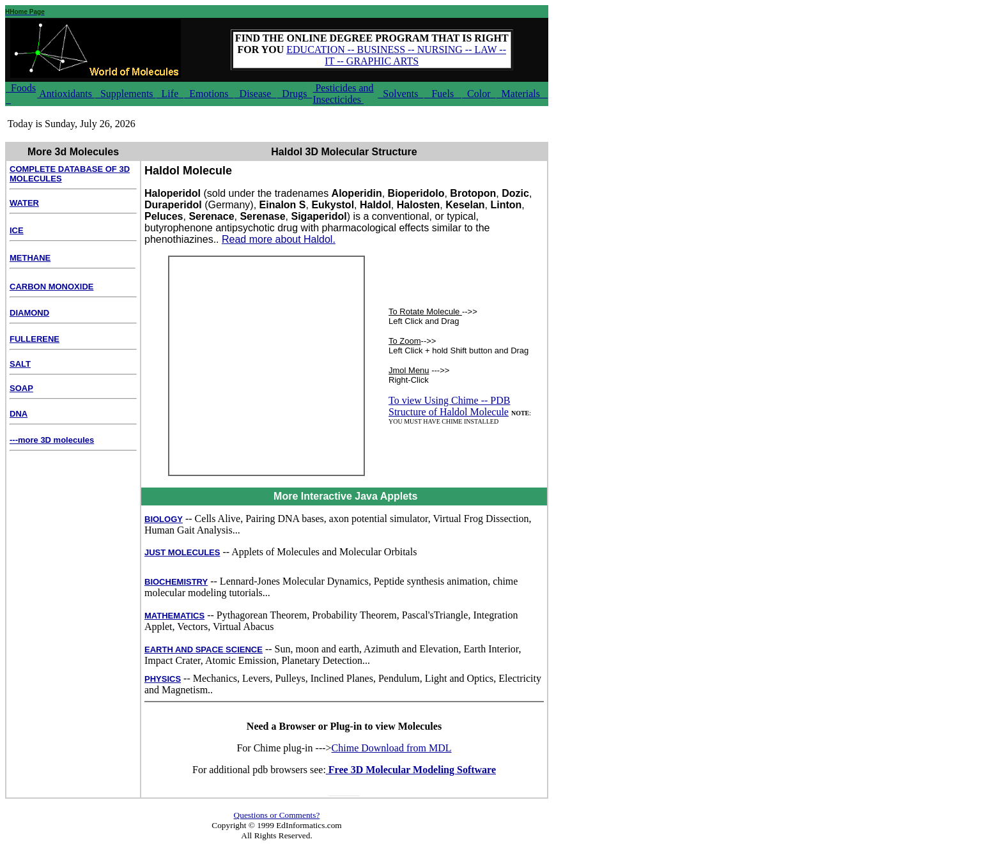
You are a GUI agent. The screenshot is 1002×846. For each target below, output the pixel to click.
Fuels (442, 93)
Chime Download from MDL (392, 747)
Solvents (400, 93)
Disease (256, 93)
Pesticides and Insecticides (342, 93)
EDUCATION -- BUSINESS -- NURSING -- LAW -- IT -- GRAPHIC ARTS (396, 55)
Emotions (208, 93)
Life (170, 93)
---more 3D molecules (52, 440)
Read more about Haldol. (278, 239)
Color (478, 93)
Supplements (125, 93)
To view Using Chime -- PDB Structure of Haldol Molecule (449, 406)
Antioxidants (66, 93)
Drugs (294, 93)
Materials (522, 93)
